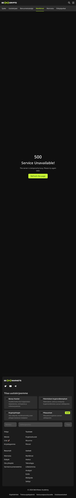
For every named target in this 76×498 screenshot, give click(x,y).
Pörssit (28, 444)
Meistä (6, 437)
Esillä (28, 474)
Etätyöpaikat (61, 8)
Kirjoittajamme (9, 444)
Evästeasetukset (61, 494)
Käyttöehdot (13, 494)
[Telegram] (15, 386)
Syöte (4, 8)
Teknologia (30, 463)
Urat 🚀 (7, 440)
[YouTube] (10, 386)
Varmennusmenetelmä (13, 467)
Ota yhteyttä (8, 463)
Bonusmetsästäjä (26, 8)
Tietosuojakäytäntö (27, 494)
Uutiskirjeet (13, 8)
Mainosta (50, 8)
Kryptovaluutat (31, 437)
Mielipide (29, 478)
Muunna (29, 440)
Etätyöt (6, 459)
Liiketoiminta (30, 467)
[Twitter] (5, 386)
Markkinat (40, 8)
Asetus (28, 459)
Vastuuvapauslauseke (44, 494)
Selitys (28, 481)
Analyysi (29, 470)
